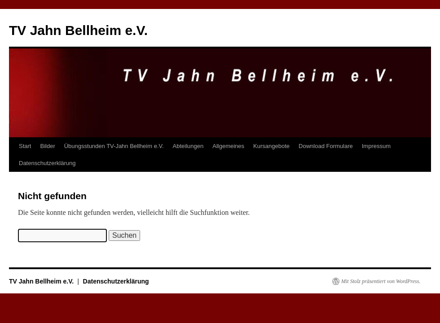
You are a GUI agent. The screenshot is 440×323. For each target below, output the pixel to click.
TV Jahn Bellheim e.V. (78, 30)
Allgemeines (228, 146)
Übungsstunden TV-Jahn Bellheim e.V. (114, 146)
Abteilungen (188, 146)
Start (25, 146)
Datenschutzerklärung (47, 163)
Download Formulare (326, 146)
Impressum (376, 146)
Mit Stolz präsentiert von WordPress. (380, 281)
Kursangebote (271, 146)
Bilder (47, 146)
